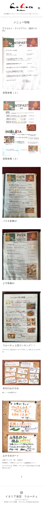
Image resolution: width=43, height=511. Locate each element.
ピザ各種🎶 (9, 283)
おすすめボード (11, 456)
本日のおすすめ (11, 388)
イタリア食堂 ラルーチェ (21, 496)
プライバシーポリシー (21, 500)
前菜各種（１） (11, 93)
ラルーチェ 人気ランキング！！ (19, 345)
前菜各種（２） (11, 159)
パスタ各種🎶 (10, 221)
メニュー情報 (21, 22)
